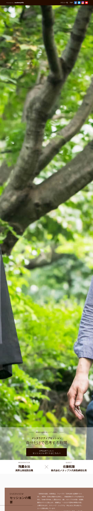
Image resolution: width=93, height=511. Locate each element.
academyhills (15, 2)
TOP (71, 2)
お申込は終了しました (46, 452)
